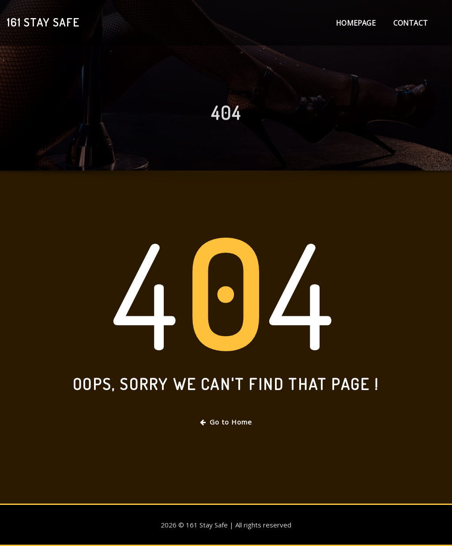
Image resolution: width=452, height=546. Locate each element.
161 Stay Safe (43, 22)
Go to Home (226, 421)
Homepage (355, 23)
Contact (410, 23)
